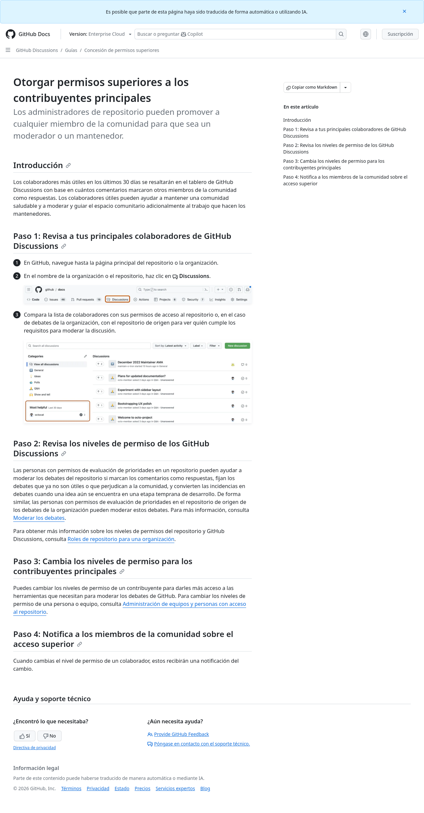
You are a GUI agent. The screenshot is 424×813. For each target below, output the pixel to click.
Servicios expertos (175, 788)
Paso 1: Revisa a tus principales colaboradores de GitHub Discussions (122, 240)
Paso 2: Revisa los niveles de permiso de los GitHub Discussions (111, 448)
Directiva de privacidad (34, 747)
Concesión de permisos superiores (121, 50)
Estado (122, 788)
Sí (25, 736)
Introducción (42, 164)
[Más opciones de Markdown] (345, 87)
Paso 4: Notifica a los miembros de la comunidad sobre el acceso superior (123, 638)
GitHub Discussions (37, 50)
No (49, 736)
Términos (71, 788)
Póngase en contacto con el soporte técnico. (198, 744)
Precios (142, 788)
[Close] (405, 11)
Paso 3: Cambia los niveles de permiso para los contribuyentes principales (102, 566)
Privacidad (98, 788)
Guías (71, 50)
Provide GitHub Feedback (178, 734)
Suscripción (400, 34)
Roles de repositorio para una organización (121, 539)
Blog (205, 788)
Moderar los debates (39, 517)
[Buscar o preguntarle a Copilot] (240, 34)
